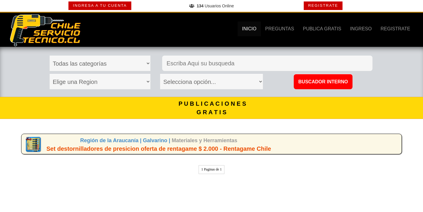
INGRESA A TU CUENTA (100, 5)
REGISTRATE (323, 5)
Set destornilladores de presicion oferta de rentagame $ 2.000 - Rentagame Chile (158, 148)
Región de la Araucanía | (111, 140)
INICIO (249, 28)
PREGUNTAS (279, 28)
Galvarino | (157, 140)
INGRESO (361, 28)
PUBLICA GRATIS (322, 28)
